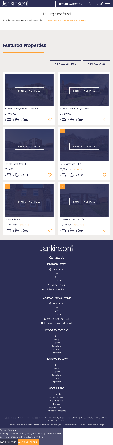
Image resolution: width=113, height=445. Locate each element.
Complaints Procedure (56, 411)
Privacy (89, 425)
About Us (57, 394)
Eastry (56, 339)
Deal (56, 336)
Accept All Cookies (28, 442)
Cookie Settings (98, 425)
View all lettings (65, 64)
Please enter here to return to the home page (66, 20)
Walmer (56, 342)
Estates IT (74, 425)
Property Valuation (56, 407)
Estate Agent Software (60, 425)
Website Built (38, 425)
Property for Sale (56, 397)
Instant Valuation (70, 4)
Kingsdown (56, 346)
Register (56, 404)
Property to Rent (56, 401)
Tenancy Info (79, 169)
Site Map (82, 425)
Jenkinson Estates (26, 425)
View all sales (96, 64)
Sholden (56, 349)
